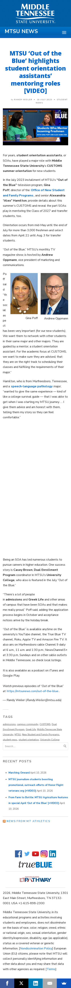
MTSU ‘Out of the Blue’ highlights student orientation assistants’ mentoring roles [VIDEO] (35, 72)
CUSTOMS (45, 724)
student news (10, 739)
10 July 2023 (44, 99)
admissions (9, 724)
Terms (51, 969)
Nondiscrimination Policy (36, 948)
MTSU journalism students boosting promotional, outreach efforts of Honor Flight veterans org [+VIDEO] (36, 785)
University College (49, 739)
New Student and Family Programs (40, 734)
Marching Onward (19, 772)
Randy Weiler (23, 99)
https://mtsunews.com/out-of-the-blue (32, 691)
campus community (27, 724)
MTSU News (21, 31)
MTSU (18, 734)
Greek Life (31, 729)
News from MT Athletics (28, 821)
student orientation (29, 739)
